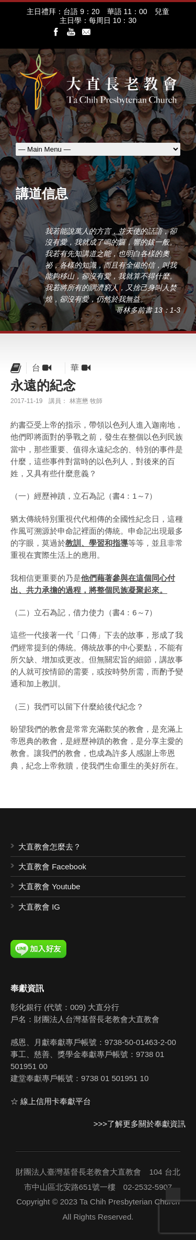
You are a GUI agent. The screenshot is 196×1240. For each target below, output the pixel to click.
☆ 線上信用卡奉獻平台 (50, 1101)
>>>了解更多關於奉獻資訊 (140, 1123)
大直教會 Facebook (52, 866)
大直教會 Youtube (49, 886)
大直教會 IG (39, 906)
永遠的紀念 (43, 385)
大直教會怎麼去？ (49, 846)
